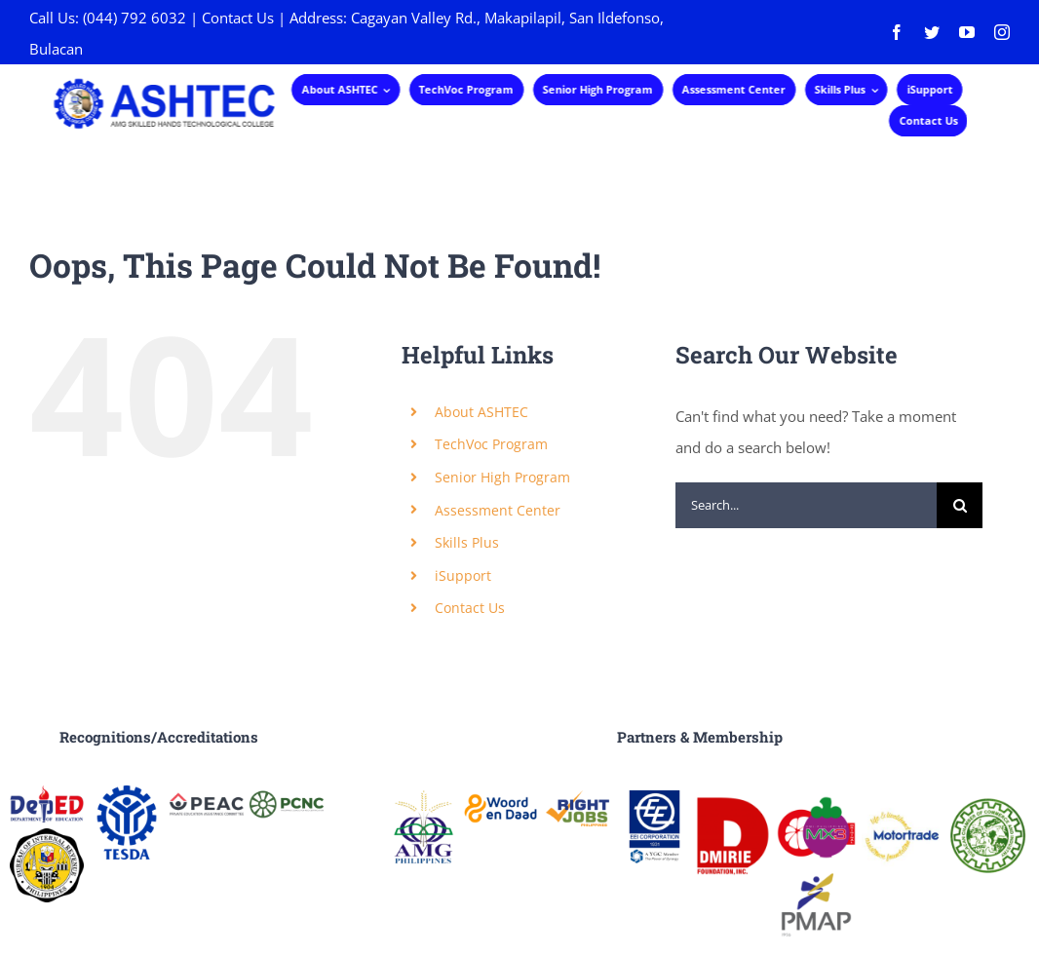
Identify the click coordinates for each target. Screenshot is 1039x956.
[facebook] (896, 32)
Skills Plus (467, 542)
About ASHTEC (481, 411)
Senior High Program (502, 477)
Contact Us (238, 17)
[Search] (959, 505)
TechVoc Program (491, 444)
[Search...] (806, 505)
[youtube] (967, 32)
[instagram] (1002, 32)
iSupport (463, 575)
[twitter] (932, 32)
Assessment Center (497, 510)
